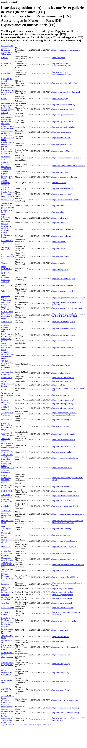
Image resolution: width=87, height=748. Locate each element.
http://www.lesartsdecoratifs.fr (63, 440)
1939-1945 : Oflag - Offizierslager (6, 298)
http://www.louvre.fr (60, 205)
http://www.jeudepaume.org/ (63, 400)
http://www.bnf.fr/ (59, 242)
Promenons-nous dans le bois (7, 486)
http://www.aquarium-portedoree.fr (65, 506)
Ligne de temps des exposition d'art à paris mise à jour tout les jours (26, 725)
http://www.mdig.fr (59, 263)
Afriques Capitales (4, 172)
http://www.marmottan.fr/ (61, 194)
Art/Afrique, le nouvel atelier (6, 496)
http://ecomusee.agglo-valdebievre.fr (66, 577)
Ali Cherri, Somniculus (5, 408)
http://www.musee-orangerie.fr (63, 291)
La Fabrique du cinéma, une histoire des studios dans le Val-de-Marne (7, 50)
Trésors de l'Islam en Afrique (7, 373)
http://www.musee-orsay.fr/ (62, 188)
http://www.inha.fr (59, 641)
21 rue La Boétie (7, 452)
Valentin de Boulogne (5, 218)
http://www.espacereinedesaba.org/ (65, 458)
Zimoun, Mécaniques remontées (5, 183)
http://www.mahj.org (60, 99)
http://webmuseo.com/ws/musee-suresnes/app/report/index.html (64, 414)
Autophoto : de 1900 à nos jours (7, 434)
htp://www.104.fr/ (59, 183)
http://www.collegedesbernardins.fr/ (65, 621)
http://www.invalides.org (61, 528)
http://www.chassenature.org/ (63, 553)
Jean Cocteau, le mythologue (7, 132)
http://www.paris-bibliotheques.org (65, 541)
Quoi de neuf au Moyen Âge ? (7, 598)
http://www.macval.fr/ (60, 630)
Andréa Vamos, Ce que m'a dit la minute (7, 138)
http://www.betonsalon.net (62, 468)
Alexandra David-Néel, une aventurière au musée (7, 355)
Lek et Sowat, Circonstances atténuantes (6, 151)
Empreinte (5, 595)
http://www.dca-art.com (61, 395)
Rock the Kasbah (7, 491)
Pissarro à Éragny (7, 200)
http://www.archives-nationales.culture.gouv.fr (61, 64)
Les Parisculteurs (7, 592)
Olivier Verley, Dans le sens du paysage (7, 647)
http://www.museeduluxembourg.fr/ (65, 200)
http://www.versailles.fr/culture (64, 127)
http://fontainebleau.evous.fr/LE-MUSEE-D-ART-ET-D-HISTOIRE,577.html (69, 315)
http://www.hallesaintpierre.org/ (64, 285)
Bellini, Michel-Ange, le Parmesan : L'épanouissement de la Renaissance (8, 83)
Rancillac (4, 58)
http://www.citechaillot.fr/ (62, 341)
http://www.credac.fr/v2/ (61, 535)
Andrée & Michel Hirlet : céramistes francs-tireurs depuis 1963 (7, 700)
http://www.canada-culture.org (63, 104)
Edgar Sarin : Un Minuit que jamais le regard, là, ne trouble (7, 621)
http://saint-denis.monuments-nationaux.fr (68, 565)
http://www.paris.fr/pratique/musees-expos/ (68, 298)
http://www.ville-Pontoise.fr (62, 144)
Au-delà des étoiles (5, 188)
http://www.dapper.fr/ (60, 570)
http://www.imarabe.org (61, 365)
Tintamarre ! (6, 263)
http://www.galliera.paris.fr (62, 381)
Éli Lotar (4, 400)
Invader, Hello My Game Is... (6, 177)
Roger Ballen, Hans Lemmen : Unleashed (7, 553)
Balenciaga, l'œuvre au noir (6, 500)
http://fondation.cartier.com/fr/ (63, 434)
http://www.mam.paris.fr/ (61, 256)
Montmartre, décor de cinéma (7, 559)
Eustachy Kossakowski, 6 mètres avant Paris (7, 630)
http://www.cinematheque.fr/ (63, 378)
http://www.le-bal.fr (59, 385)
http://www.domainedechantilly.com (65, 83)
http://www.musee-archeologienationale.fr (68, 514)
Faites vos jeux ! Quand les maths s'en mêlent (7, 121)
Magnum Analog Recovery (7, 385)
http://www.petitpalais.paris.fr (63, 229)
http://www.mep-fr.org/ (61, 655)
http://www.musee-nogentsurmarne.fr (66, 50)
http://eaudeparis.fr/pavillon (62, 589)
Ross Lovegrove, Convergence (7, 335)
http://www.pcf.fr (58, 58)
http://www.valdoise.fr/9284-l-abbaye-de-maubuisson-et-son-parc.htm (67, 522)
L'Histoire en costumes (6, 613)
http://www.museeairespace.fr (63, 109)
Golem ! (4, 99)
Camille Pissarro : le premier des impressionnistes (8, 194)
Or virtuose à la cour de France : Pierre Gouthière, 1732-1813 (7, 446)
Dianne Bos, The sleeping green (7, 104)
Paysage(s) (5, 584)
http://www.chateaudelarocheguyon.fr (66, 92)
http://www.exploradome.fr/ (62, 486)
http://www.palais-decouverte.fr (64, 115)
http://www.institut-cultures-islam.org (66, 491)
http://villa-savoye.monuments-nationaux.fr (68, 166)
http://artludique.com (60, 270)
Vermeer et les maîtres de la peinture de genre (7, 205)
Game (3, 390)
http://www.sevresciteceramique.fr (65, 700)
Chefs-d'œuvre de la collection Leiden (7, 212)
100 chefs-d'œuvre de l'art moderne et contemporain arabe (7, 365)
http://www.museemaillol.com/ (63, 452)
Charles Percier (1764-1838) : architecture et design (7, 315)
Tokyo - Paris (6, 291)
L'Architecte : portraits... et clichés (6, 341)
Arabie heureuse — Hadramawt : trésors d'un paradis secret (7, 458)
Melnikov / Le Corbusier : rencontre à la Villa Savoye (6, 165)
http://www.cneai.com (60, 426)
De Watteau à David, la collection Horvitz (6, 229)
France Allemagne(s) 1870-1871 (6, 528)
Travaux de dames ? (5, 440)
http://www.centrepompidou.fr (63, 322)
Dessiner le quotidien (5, 223)
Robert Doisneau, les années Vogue (7, 127)
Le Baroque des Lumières (7, 236)
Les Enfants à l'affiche (6, 303)
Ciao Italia (5, 506)
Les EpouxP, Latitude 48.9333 (7, 109)
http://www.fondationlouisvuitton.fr (65, 496)
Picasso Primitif (7, 420)
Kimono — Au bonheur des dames (6, 347)
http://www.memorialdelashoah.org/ (65, 708)
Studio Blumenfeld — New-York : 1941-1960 (6, 270)
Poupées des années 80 (5, 308)
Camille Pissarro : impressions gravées (8, 144)
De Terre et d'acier (5, 158)
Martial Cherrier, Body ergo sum (7, 664)
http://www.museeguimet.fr (62, 348)
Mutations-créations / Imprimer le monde (5, 328)
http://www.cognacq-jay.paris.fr (64, 547)
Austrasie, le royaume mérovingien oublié (6, 514)
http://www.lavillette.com (61, 172)
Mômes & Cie (6, 378)
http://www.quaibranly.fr (61, 420)
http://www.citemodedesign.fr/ (63, 279)
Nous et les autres (7, 608)
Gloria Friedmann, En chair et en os (6, 672)
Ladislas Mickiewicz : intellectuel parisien (6, 479)
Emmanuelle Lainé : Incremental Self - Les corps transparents (7, 468)
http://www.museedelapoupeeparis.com (67, 308)
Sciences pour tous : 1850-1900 (7, 248)
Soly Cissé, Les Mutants (7, 570)
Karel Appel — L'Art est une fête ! (7, 256)
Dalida (3, 381)
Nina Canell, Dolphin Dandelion (6, 535)
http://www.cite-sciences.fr (62, 598)
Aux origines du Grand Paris (7, 414)
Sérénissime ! (6, 547)
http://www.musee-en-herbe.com (64, 177)
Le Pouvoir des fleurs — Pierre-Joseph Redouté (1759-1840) (7, 719)
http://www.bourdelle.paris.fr (63, 500)
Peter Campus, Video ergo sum (7, 403)
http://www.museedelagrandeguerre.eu (66, 158)
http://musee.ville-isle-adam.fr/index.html (67, 647)
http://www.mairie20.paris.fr (63, 151)
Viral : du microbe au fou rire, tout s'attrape (7, 115)
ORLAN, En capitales (6, 690)
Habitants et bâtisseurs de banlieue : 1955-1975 (7, 577)
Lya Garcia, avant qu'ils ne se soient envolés (7, 92)
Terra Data (5, 603)
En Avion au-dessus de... (6, 64)
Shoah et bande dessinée (7, 708)
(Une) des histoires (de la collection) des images (6, 426)
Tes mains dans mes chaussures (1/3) (7, 395)
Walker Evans (6, 322)
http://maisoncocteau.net (61, 132)
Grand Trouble (6, 285)
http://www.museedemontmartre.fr (65, 559)
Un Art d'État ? (6, 73)
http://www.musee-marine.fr (62, 608)
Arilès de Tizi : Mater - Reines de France (8, 565)
